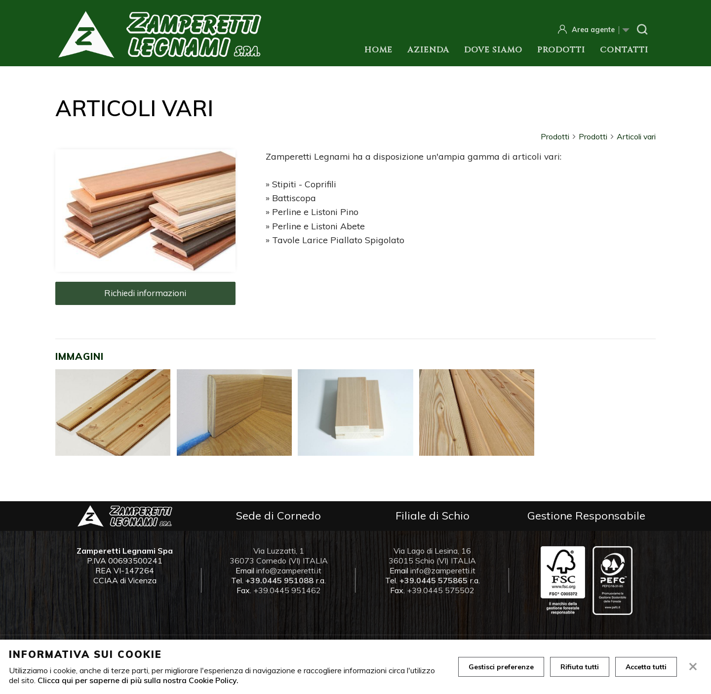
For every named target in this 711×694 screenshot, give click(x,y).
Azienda (428, 49)
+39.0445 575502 (440, 590)
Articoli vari (636, 136)
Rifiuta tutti (579, 666)
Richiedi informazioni (145, 293)
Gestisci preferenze (501, 666)
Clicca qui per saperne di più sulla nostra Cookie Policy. (138, 680)
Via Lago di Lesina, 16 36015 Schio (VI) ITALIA (432, 555)
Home (378, 49)
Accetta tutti (646, 666)
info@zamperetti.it (288, 570)
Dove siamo (493, 49)
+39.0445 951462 (287, 590)
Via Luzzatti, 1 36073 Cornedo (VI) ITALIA (279, 555)
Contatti (624, 49)
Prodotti (561, 49)
